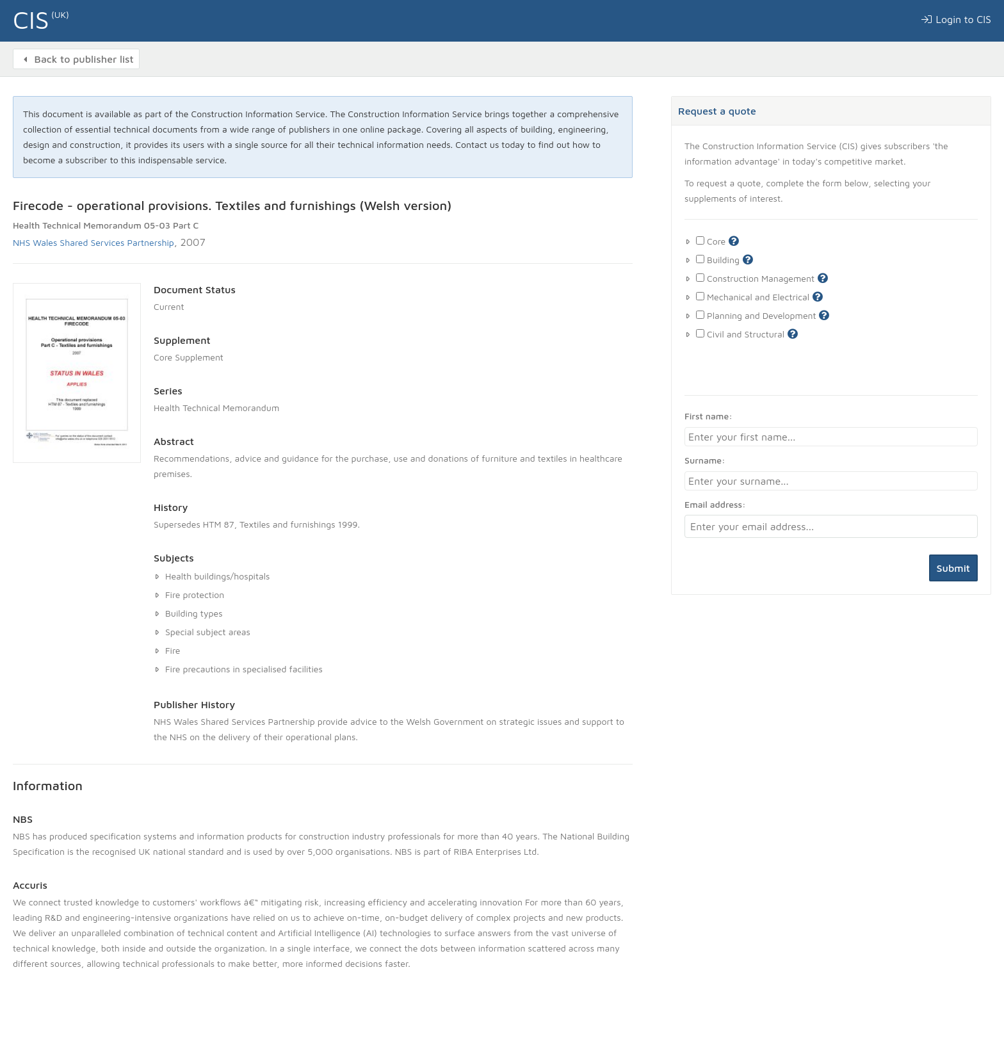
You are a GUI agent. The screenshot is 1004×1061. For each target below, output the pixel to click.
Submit (953, 568)
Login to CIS (955, 19)
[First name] (831, 436)
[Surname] (831, 480)
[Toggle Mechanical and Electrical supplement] (700, 296)
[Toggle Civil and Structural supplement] (700, 333)
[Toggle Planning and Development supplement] (700, 315)
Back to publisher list (76, 59)
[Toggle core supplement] (700, 240)
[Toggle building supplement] (700, 259)
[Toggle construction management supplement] (700, 277)
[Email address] (831, 526)
